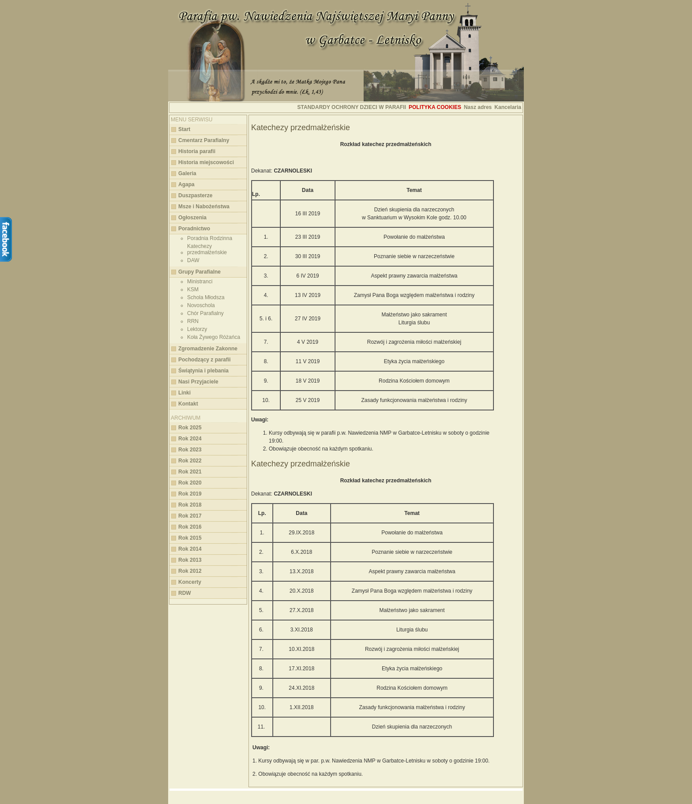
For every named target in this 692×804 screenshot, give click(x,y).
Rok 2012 (190, 571)
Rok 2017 (190, 516)
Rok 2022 (190, 461)
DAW (193, 260)
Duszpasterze (195, 195)
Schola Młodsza (206, 297)
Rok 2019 (190, 494)
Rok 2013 (190, 560)
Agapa (186, 184)
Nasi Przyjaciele (198, 382)
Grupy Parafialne (199, 272)
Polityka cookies (435, 107)
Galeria (187, 173)
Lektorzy (197, 329)
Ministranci (199, 281)
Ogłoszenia (192, 217)
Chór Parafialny (205, 313)
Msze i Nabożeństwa (203, 206)
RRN (193, 321)
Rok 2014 (190, 549)
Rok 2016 (190, 527)
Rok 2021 (190, 472)
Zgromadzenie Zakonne (207, 349)
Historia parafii (196, 151)
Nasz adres (478, 107)
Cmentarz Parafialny (203, 140)
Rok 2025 (190, 428)
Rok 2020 (190, 483)
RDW (184, 593)
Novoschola (201, 305)
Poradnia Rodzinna (209, 238)
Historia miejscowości (206, 162)
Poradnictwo (194, 228)
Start (184, 129)
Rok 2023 (190, 450)
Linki (184, 393)
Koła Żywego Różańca (213, 337)
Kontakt (188, 404)
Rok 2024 (190, 439)
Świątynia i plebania (203, 371)
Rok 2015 (190, 538)
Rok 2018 (190, 505)
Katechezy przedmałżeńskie (207, 249)
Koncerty (189, 582)
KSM (193, 289)
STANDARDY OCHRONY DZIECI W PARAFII (351, 107)
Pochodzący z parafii (204, 360)
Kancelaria (507, 107)
